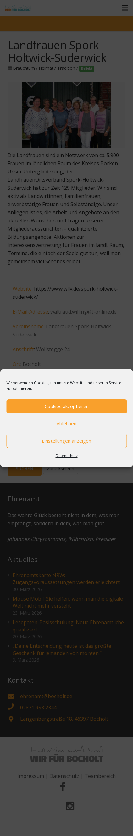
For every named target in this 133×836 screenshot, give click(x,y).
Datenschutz (67, 455)
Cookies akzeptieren (67, 406)
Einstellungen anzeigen (66, 441)
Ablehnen (66, 423)
